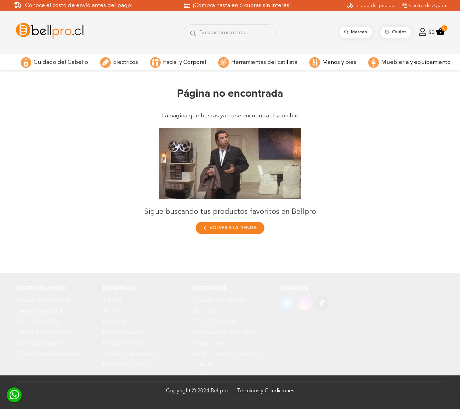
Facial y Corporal (212, 298)
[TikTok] (322, 280)
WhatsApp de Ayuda (41, 277)
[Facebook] (287, 280)
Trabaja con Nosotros (130, 331)
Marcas (200, 363)
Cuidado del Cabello (218, 277)
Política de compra (38, 320)
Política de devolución (43, 309)
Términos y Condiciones (265, 390)
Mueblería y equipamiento (226, 331)
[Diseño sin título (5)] (49, 32)
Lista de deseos (123, 309)
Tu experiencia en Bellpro (47, 331)
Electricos (203, 288)
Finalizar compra (124, 320)
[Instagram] (304, 280)
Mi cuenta (116, 298)
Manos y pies (208, 320)
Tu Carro (114, 288)
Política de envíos (37, 298)
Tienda (112, 277)
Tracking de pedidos (41, 288)
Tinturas (202, 341)
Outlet (200, 352)
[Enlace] (422, 32)
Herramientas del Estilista (224, 309)
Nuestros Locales (125, 341)
